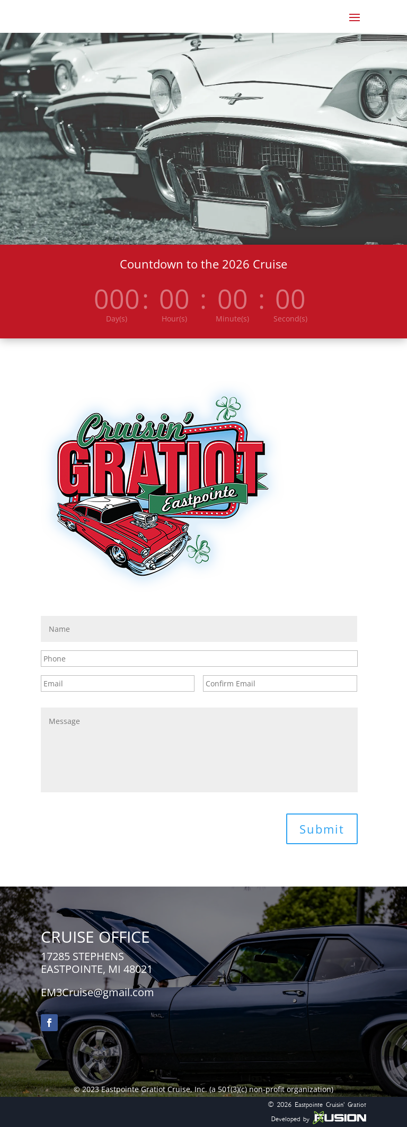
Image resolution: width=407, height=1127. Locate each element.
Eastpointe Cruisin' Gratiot (330, 1104)
